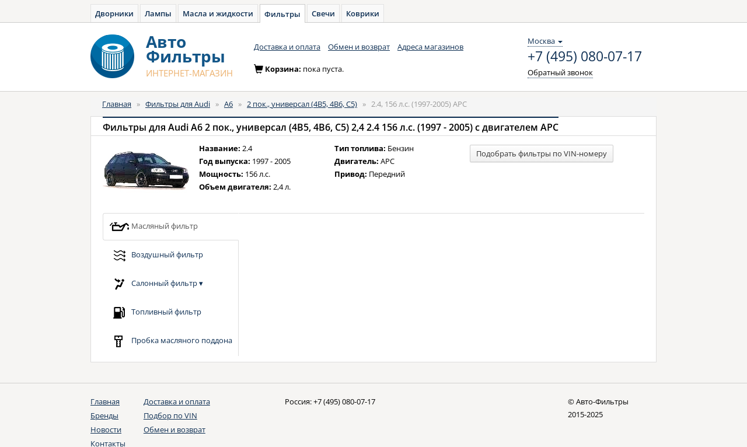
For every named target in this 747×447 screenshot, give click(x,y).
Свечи (323, 13)
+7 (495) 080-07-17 (585, 56)
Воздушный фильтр (156, 255)
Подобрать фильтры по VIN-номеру (541, 153)
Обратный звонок (560, 72)
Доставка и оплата (287, 46)
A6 (228, 104)
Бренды (104, 415)
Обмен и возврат (359, 46)
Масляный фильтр (153, 226)
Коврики (362, 13)
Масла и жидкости (218, 13)
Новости (105, 429)
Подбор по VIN (170, 415)
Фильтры (282, 14)
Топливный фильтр (155, 312)
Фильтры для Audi (177, 104)
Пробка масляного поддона (170, 341)
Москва (545, 41)
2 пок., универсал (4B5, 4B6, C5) (302, 104)
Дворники (114, 13)
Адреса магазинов (430, 46)
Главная (116, 104)
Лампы (158, 13)
